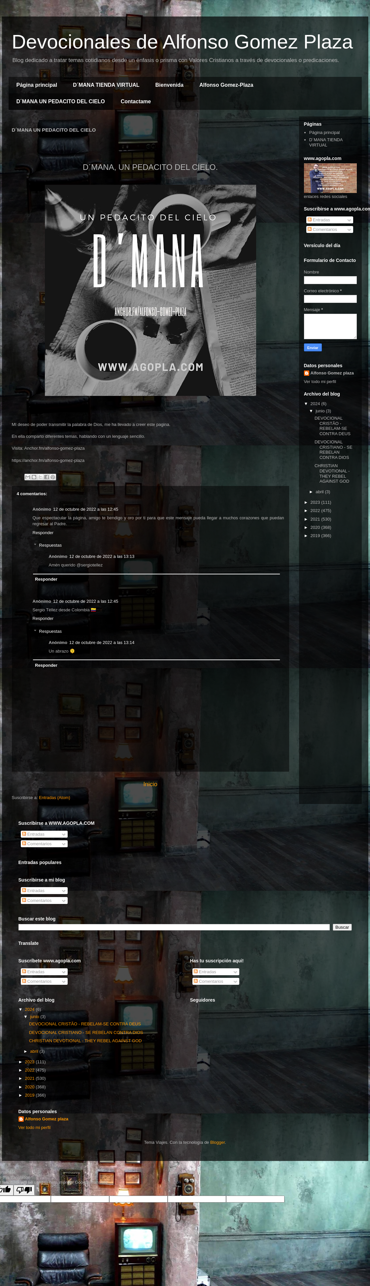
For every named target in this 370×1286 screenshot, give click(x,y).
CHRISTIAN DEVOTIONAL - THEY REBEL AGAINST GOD (332, 473)
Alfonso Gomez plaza (332, 372)
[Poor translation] (24, 1190)
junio (321, 410)
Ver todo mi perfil (320, 381)
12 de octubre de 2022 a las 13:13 (101, 556)
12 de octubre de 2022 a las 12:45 (85, 509)
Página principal (37, 85)
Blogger (217, 1142)
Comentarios (322, 229)
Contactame (136, 101)
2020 (316, 527)
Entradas (319, 219)
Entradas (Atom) (54, 797)
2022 (316, 510)
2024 (316, 403)
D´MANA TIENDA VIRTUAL (106, 85)
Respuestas (50, 545)
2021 (316, 519)
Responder (43, 532)
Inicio (150, 784)
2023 (316, 502)
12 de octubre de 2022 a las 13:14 (101, 642)
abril (320, 491)
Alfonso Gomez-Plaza (226, 85)
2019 (316, 535)
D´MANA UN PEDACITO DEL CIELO (61, 101)
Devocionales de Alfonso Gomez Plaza (182, 42)
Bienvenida (169, 85)
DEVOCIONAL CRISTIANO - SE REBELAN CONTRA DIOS (334, 449)
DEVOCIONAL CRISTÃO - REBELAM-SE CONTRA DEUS (333, 426)
